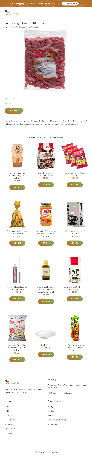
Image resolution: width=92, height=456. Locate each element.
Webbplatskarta (54, 424)
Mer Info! (14, 111)
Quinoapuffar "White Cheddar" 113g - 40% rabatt (17, 347)
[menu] (85, 12)
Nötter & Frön (10, 424)
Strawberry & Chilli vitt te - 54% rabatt (75, 288)
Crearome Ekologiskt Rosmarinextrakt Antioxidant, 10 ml (46, 289)
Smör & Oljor (10, 429)
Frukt (7, 411)
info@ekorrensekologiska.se (60, 393)
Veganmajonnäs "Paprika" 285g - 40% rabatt (17, 175)
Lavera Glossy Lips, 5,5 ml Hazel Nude (17, 288)
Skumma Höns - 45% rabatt (75, 174)
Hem (7, 27)
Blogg (50, 406)
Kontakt (51, 411)
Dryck (7, 406)
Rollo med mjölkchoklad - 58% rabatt (17, 232)
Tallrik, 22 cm (46, 345)
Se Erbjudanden (70, 4)
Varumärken (10, 433)
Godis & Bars (10, 415)
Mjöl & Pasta (10, 420)
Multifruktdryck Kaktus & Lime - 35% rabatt (75, 346)
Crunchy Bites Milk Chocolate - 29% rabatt (46, 174)
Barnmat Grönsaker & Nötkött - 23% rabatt (46, 232)
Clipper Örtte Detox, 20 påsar (75, 232)
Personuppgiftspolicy (57, 420)
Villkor (50, 415)
